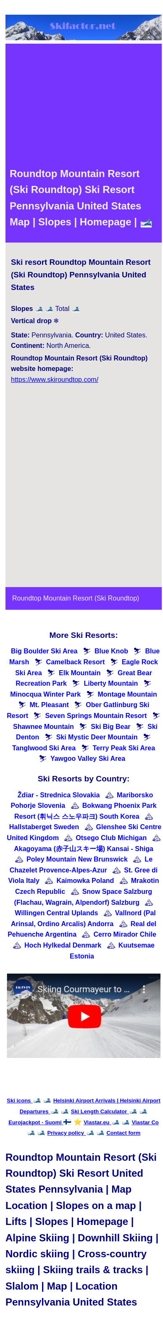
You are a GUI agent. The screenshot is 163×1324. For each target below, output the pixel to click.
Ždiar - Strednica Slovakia (59, 795)
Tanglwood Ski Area (44, 748)
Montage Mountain (127, 694)
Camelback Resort (75, 662)
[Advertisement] (79, 104)
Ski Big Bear (110, 726)
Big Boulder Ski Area (44, 651)
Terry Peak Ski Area (124, 748)
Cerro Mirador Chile (124, 934)
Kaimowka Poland (85, 880)
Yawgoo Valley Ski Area (87, 758)
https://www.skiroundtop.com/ (54, 379)
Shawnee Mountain (43, 726)
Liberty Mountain (111, 683)
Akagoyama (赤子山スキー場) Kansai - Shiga (83, 848)
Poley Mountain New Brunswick (77, 859)
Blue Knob (111, 651)
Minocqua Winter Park (45, 694)
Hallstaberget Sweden (44, 826)
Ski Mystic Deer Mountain (97, 737)
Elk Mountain (80, 672)
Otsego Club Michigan (111, 837)
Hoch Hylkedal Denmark (62, 945)
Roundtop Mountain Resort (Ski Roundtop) (75, 598)
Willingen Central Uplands (56, 913)
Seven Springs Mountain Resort (96, 715)
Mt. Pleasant (49, 704)
